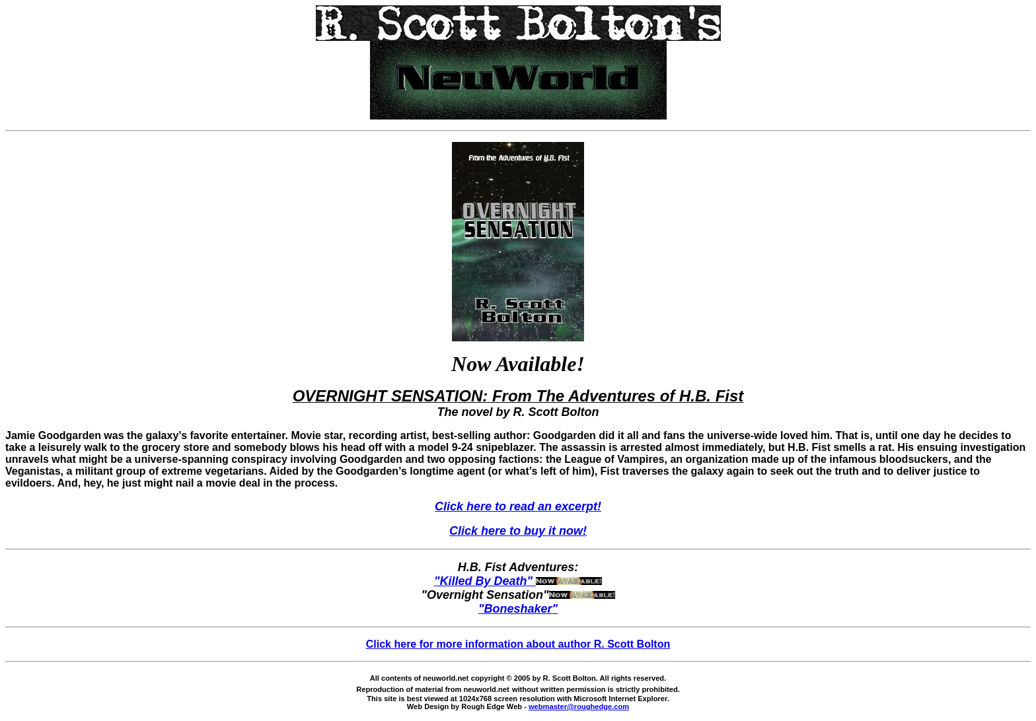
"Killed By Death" (518, 581)
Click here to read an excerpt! (518, 506)
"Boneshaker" (518, 608)
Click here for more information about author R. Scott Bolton (518, 644)
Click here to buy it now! (518, 530)
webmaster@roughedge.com (579, 706)
